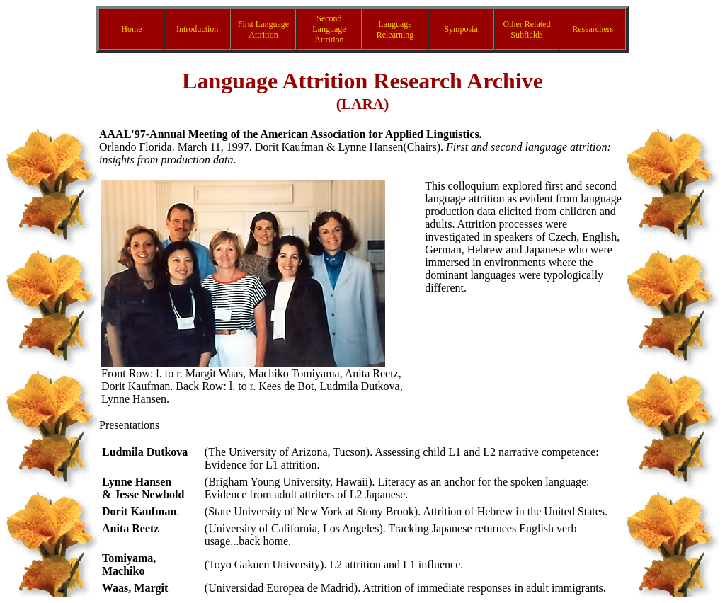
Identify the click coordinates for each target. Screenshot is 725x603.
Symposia (460, 29)
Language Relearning (395, 29)
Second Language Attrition (329, 29)
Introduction (197, 29)
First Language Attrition (263, 29)
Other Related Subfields (526, 29)
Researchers (592, 29)
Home (131, 29)
